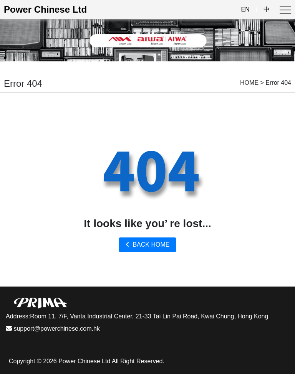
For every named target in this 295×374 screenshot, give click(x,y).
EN (245, 9)
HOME (249, 82)
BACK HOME (148, 244)
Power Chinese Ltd (45, 9)
